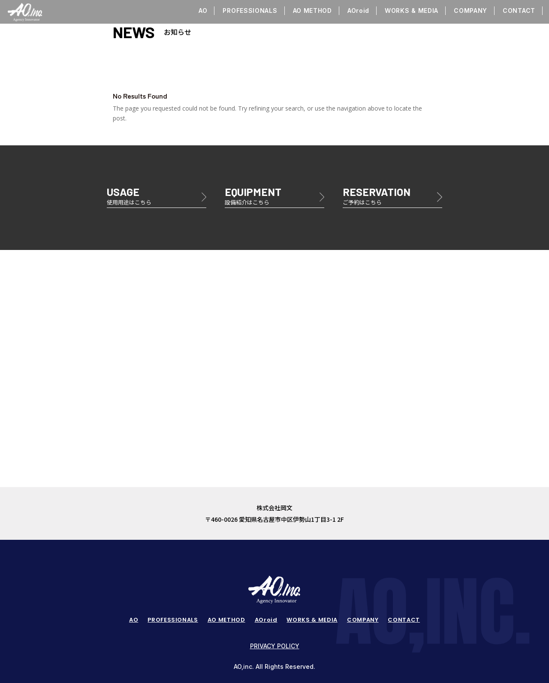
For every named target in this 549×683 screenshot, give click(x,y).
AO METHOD (312, 10)
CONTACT (519, 10)
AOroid (358, 10)
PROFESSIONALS (250, 10)
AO (203, 10)
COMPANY (470, 10)
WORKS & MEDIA (411, 10)
